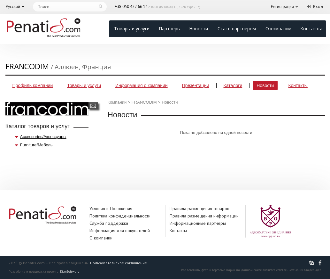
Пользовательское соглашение (118, 263)
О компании (278, 29)
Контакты (311, 29)
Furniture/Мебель (36, 145)
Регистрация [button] (282, 6)
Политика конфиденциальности (119, 216)
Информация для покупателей (119, 230)
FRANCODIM (144, 102)
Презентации (195, 85)
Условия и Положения (110, 208)
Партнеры (169, 29)
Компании (117, 102)
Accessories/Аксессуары (43, 136)
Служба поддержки (108, 223)
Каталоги (233, 85)
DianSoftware (69, 271)
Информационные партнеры (198, 223)
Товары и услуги (132, 29)
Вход (318, 6)
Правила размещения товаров (199, 208)
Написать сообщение (93, 105)
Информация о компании (141, 85)
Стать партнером (237, 29)
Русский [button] (13, 6)
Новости (198, 29)
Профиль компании (32, 85)
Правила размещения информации (204, 216)
